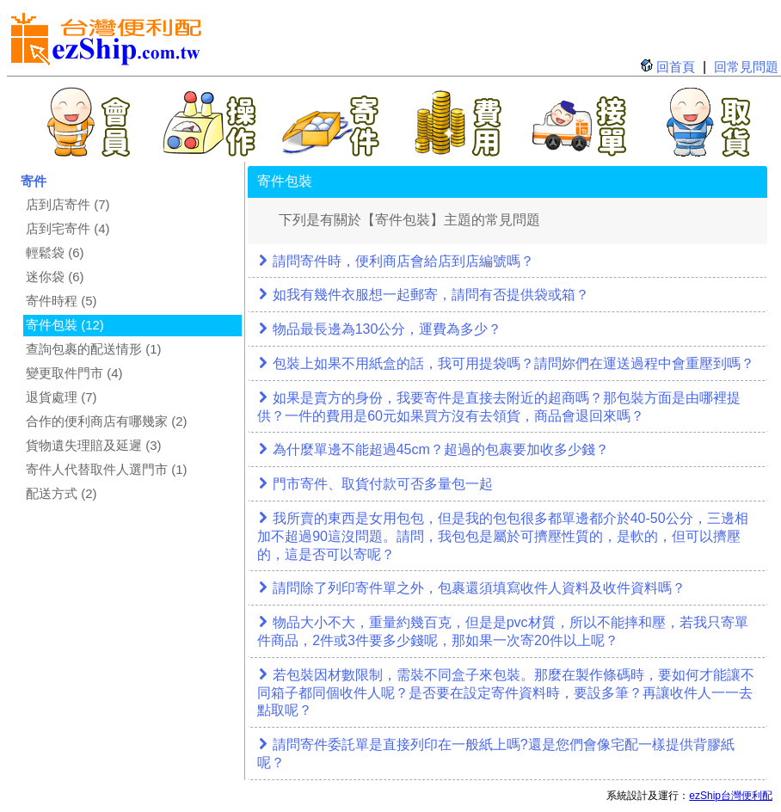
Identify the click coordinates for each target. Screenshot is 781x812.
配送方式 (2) (61, 493)
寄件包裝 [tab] (284, 181)
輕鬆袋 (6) (55, 252)
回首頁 (675, 66)
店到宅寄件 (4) (68, 228)
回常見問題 (746, 66)
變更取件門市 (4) (74, 373)
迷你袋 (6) (55, 276)
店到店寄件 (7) (68, 204)
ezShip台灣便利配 (730, 796)
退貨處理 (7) (61, 397)
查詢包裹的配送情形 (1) (94, 348)
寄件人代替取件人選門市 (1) (107, 469)
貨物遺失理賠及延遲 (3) (94, 445)
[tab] (507, 262)
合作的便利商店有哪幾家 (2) (107, 421)
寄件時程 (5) (61, 300)
